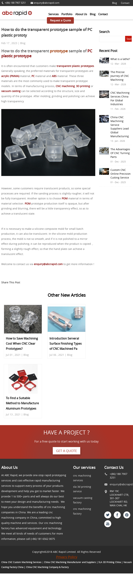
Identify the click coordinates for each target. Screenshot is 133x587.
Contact (125, 3)
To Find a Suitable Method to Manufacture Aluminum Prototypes (22, 403)
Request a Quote (60, 20)
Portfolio (66, 14)
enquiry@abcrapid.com (46, 2)
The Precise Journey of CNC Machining (119, 75)
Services (53, 14)
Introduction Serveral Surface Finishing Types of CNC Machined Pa (65, 343)
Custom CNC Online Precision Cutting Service (120, 173)
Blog (114, 3)
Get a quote (66, 451)
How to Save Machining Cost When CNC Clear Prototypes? (22, 343)
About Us (81, 14)
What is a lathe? (120, 59)
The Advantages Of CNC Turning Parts (120, 153)
